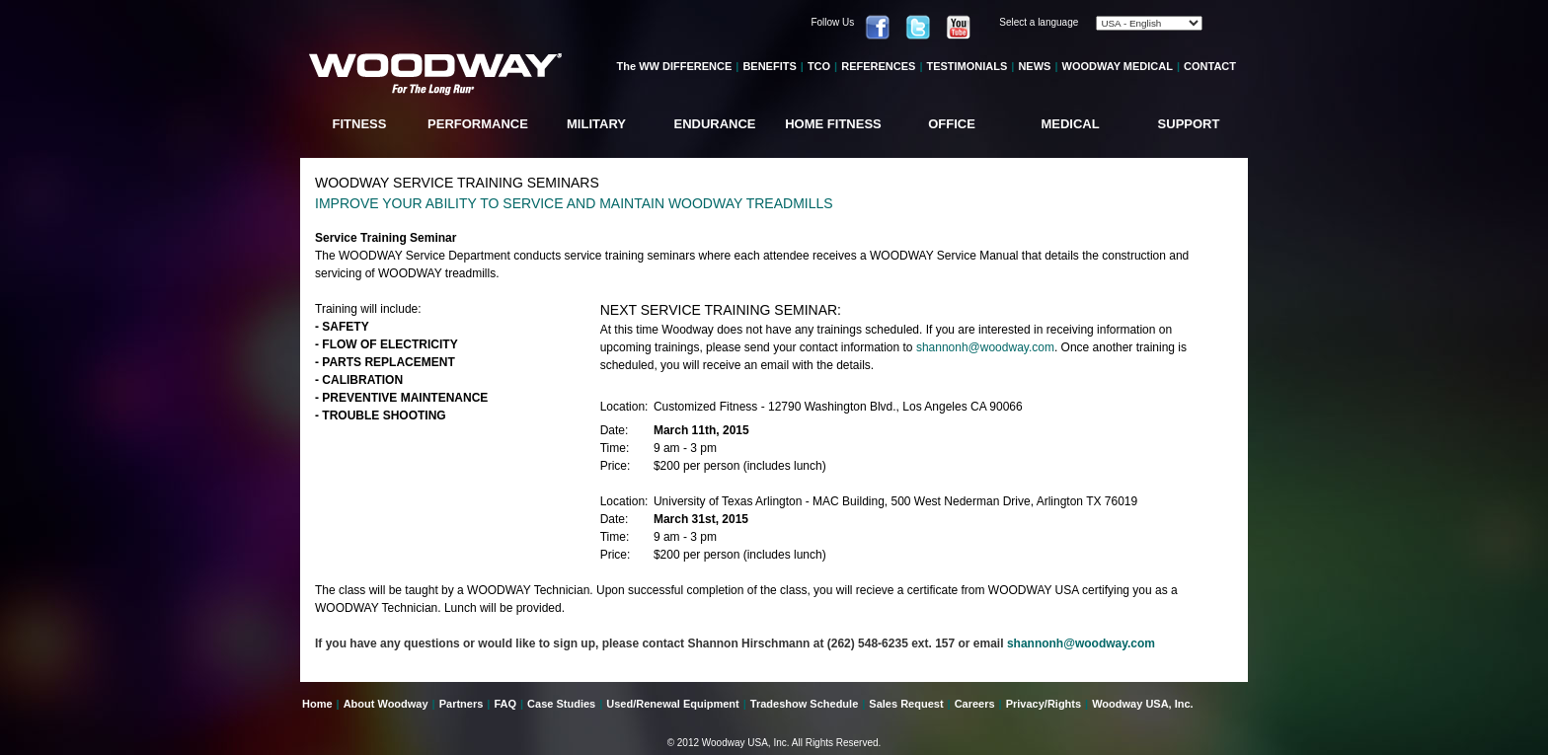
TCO (819, 66)
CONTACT (1210, 66)
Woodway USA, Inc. (1142, 704)
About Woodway (386, 704)
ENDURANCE (714, 123)
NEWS (1034, 66)
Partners (461, 704)
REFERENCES (878, 66)
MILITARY (596, 123)
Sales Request (906, 704)
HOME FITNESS (833, 123)
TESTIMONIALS (966, 66)
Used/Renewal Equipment (672, 704)
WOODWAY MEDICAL (1117, 66)
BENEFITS (769, 66)
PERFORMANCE (477, 123)
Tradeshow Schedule (804, 704)
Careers (975, 704)
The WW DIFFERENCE (675, 66)
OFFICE (951, 123)
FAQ (505, 704)
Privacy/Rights (1043, 704)
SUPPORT (1189, 123)
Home (317, 704)
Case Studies (561, 704)
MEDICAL (1070, 123)
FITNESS (360, 123)
